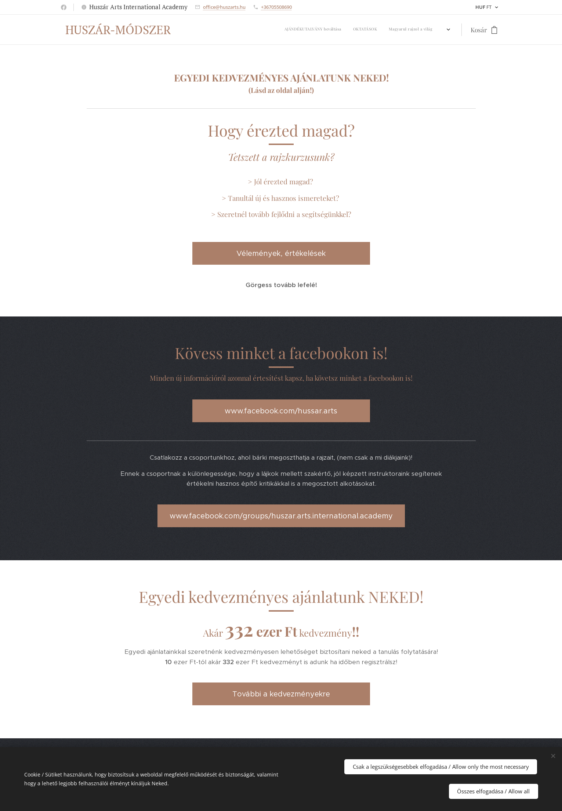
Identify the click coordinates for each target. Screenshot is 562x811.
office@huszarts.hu (224, 7)
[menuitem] (258, 30)
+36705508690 (276, 7)
